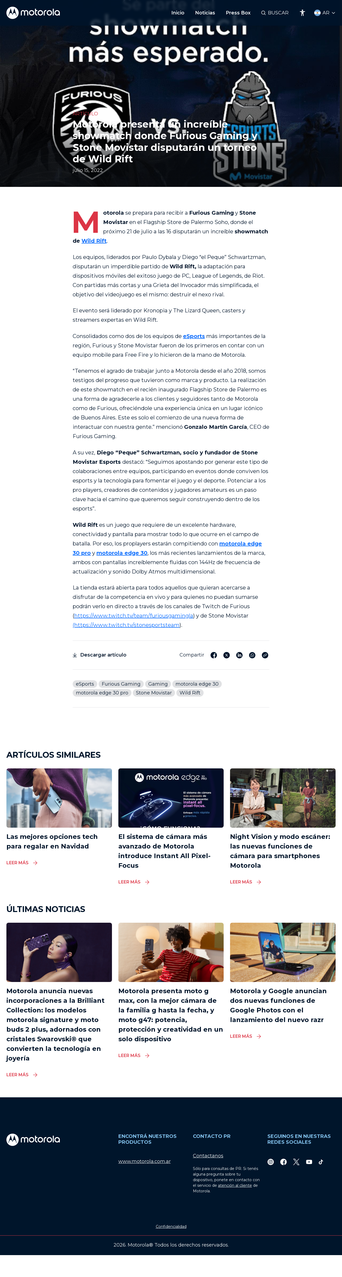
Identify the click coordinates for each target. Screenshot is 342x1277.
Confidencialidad (171, 1226)
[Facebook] (283, 1161)
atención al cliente (235, 1185)
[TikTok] (321, 1161)
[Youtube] (309, 1161)
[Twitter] (296, 1161)
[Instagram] (270, 1161)
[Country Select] (325, 13)
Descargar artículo (99, 655)
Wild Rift (94, 241)
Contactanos (208, 1156)
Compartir (192, 655)
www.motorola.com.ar (144, 1161)
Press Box (238, 13)
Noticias (205, 13)
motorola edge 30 (197, 684)
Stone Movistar (154, 693)
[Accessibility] (302, 13)
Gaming (158, 684)
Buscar (278, 13)
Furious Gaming (121, 684)
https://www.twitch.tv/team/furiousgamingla (133, 615)
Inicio (177, 13)
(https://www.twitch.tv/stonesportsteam (126, 625)
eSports (194, 336)
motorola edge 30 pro (102, 693)
